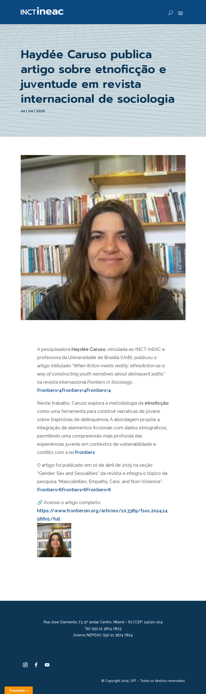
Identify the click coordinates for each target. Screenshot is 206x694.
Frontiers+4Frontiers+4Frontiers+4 (74, 390)
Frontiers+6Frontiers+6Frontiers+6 (74, 489)
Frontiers (85, 452)
